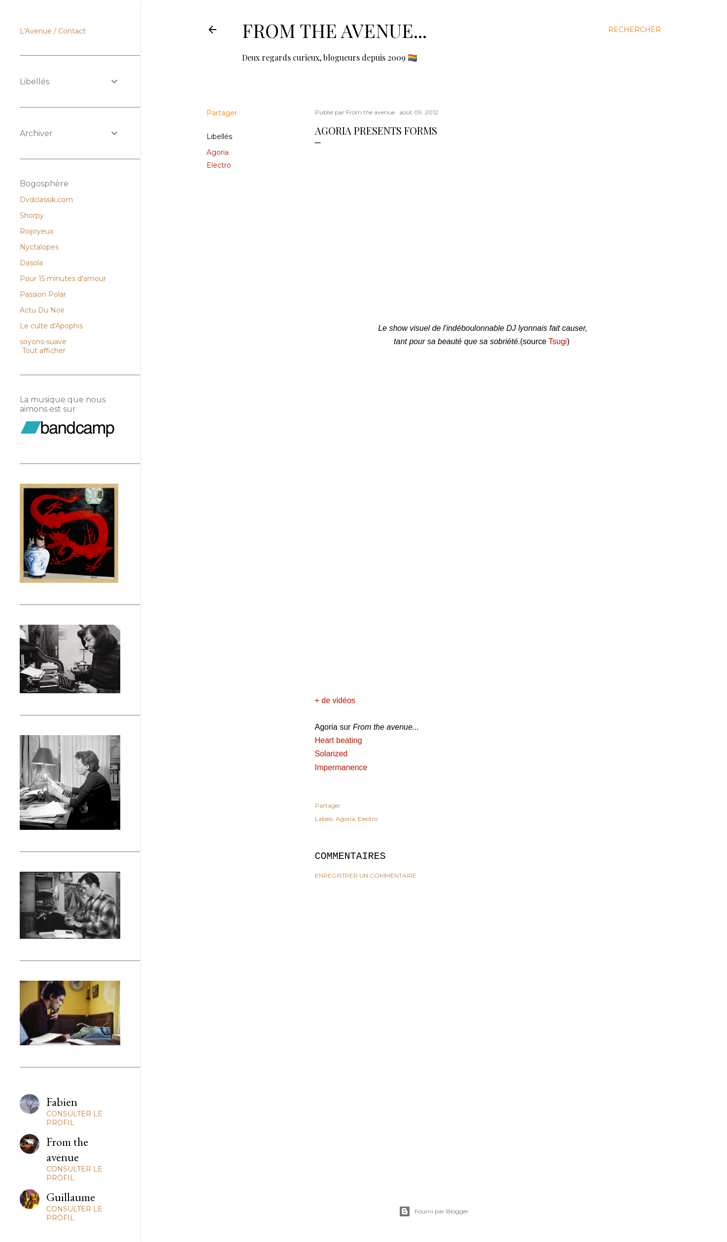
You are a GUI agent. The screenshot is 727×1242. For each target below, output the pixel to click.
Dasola (31, 262)
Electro (219, 165)
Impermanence (341, 767)
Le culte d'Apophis (51, 325)
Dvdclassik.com (46, 199)
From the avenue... (334, 30)
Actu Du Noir (42, 310)
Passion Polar (43, 294)
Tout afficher (44, 350)
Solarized (331, 753)
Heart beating (338, 740)
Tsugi (558, 341)
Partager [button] (222, 112)
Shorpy (32, 215)
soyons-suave (43, 341)
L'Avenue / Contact (53, 31)
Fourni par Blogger (434, 1211)
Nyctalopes (39, 247)
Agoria (218, 152)
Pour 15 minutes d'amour (63, 278)
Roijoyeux (36, 231)
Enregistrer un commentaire (365, 875)
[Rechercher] (634, 29)
